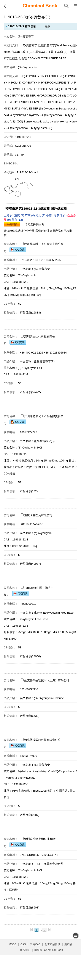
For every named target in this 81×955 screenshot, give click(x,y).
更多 (47, 26)
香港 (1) (51, 215)
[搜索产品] (66, 6)
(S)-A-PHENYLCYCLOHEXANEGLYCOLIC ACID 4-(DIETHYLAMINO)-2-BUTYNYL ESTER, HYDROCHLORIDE (40, 89)
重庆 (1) (19, 215)
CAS (23, 944)
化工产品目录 (52, 944)
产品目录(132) (29, 491)
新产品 (68, 944)
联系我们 (25, 950)
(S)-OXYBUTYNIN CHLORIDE (40, 76)
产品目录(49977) (30, 563)
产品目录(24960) (30, 656)
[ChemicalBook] (40, 6)
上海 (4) (9, 215)
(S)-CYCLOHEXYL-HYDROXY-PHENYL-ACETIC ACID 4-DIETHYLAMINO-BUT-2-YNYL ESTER (40, 102)
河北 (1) (40, 215)
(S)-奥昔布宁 (29, 45)
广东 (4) (30, 215)
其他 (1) (62, 215)
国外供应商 (59, 208)
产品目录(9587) (29, 815)
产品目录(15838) (30, 312)
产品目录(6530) (29, 715)
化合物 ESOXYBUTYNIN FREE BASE (42, 58)
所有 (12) (17, 219)
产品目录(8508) (29, 907)
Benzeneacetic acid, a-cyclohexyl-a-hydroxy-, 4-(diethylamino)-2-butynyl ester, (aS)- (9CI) (40, 115)
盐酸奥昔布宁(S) (48, 45)
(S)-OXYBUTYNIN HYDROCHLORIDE (41, 82)
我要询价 (12, 224)
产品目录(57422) (30, 392)
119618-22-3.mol (27, 172)
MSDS (12, 944)
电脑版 (38, 950)
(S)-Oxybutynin (48, 108)
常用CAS (35, 944)
